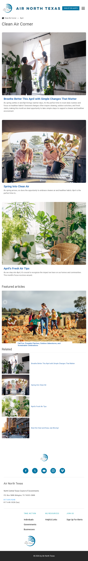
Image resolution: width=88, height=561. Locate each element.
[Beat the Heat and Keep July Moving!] (44, 428)
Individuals (29, 519)
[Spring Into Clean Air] (44, 151)
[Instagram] (53, 470)
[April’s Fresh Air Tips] (44, 233)
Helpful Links (51, 519)
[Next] (83, 302)
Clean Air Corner (10, 18)
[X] (35, 470)
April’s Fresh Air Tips (16, 268)
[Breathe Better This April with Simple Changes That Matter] (44, 63)
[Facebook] (25, 470)
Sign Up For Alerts (75, 519)
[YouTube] (44, 470)
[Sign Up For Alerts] (70, 8)
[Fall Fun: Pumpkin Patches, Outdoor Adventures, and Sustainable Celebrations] (44, 319)
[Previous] (5, 302)
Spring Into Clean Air (16, 186)
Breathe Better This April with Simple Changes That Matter (40, 98)
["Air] (32, 8)
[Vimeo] (62, 470)
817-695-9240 (9, 500)
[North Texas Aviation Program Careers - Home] (44, 458)
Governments (30, 524)
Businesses (29, 529)
